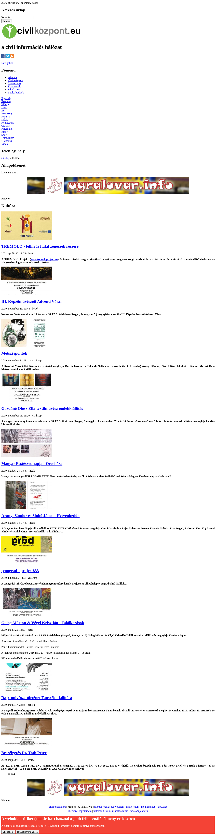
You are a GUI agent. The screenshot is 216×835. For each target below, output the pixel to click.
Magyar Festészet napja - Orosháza (31, 463)
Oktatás (5, 125)
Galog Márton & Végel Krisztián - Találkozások (42, 623)
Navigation (7, 63)
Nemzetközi (7, 122)
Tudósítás (6, 140)
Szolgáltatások (16, 92)
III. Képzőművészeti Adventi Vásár (31, 301)
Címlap (5, 158)
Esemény (6, 101)
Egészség (6, 98)
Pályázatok (14, 89)
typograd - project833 (20, 570)
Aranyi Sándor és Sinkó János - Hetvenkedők (40, 515)
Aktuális (12, 77)
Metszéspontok (14, 353)
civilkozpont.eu (57, 806)
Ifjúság (5, 104)
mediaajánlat (148, 806)
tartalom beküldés (103, 810)
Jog (3, 110)
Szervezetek (14, 83)
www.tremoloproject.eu (44, 259)
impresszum (132, 806)
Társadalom (7, 137)
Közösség (6, 113)
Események (14, 86)
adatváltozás (121, 810)
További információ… (27, 832)
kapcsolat (162, 806)
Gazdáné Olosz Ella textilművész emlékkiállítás (42, 408)
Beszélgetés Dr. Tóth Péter (24, 752)
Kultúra (5, 116)
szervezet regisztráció (79, 810)
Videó (4, 143)
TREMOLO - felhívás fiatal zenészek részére (39, 246)
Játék (4, 107)
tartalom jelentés (139, 810)
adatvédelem (117, 806)
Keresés (6, 17)
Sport (4, 134)
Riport (4, 131)
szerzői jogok (101, 806)
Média (4, 119)
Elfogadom (8, 832)
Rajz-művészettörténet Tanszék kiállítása (36, 697)
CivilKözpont (15, 80)
